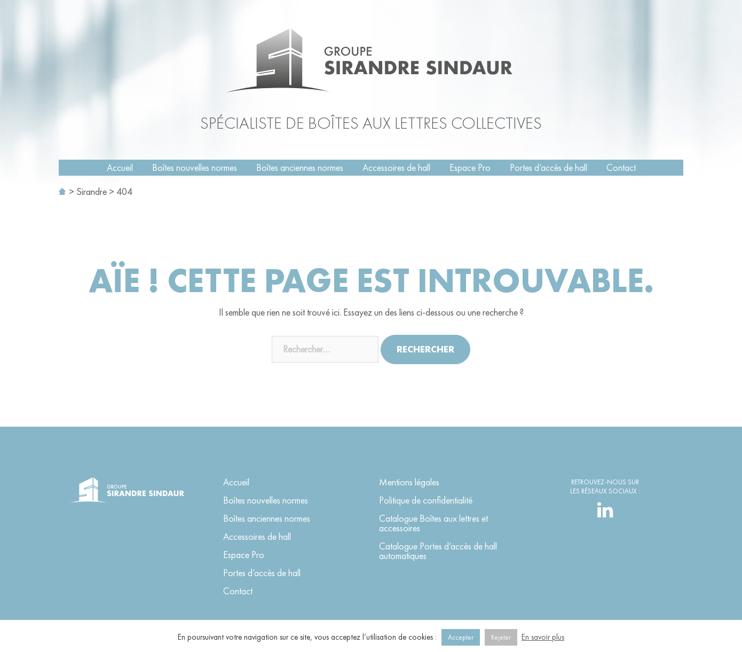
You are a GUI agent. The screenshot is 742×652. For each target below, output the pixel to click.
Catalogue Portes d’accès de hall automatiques (438, 551)
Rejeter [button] (501, 637)
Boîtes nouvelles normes (194, 167)
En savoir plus (543, 637)
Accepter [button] (460, 637)
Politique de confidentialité (425, 500)
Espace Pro (470, 167)
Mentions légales (409, 482)
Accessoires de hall (396, 167)
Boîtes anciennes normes (299, 167)
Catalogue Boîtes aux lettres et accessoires (433, 523)
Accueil (120, 167)
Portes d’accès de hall (548, 167)
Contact (621, 167)
